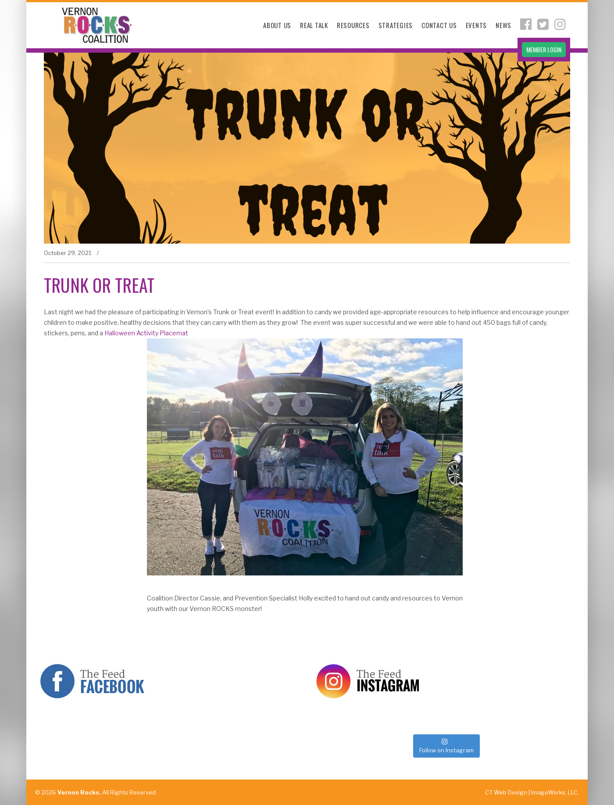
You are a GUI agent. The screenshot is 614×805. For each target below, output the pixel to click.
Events (476, 25)
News (503, 25)
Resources (353, 25)
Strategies (395, 25)
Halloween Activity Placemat (146, 333)
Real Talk (314, 25)
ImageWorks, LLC (554, 792)
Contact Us (439, 25)
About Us (277, 25)
